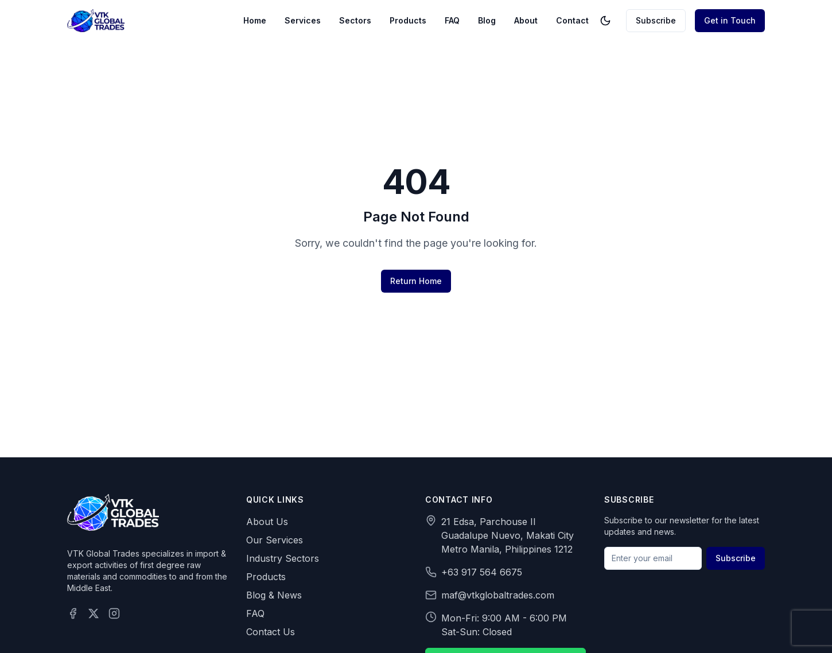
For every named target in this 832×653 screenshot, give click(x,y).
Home (254, 20)
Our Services (274, 540)
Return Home (416, 281)
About (526, 20)
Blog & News (274, 595)
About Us (267, 521)
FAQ (452, 20)
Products (408, 20)
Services (303, 20)
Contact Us (270, 632)
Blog (487, 20)
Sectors (355, 20)
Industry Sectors (282, 558)
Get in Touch (730, 20)
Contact (572, 20)
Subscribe (656, 20)
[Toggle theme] (605, 20)
